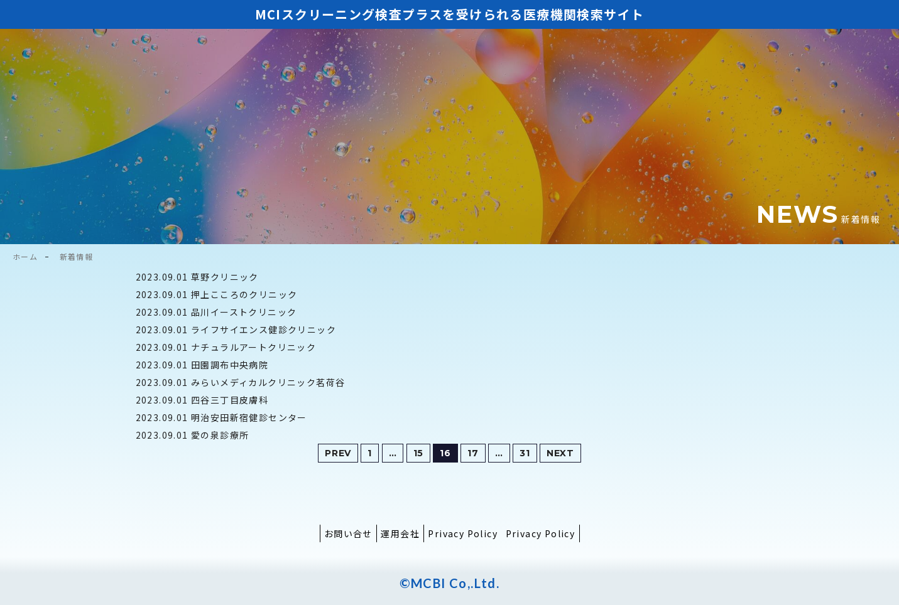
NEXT (560, 453)
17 (472, 453)
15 (418, 453)
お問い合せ (348, 533)
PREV (338, 453)
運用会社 (400, 533)
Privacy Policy (463, 533)
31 (525, 453)
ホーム (25, 256)
